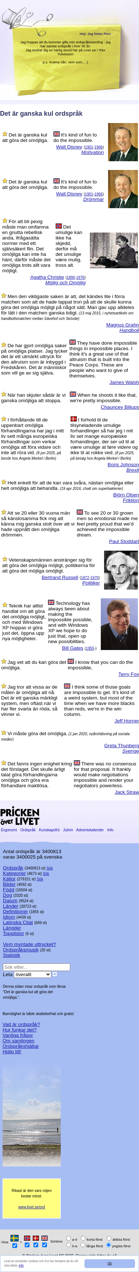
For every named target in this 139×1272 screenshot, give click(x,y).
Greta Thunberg (121, 745)
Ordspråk (28, 830)
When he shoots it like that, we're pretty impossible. (103, 397)
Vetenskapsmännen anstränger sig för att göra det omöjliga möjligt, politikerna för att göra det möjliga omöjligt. (48, 565)
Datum (10, 900)
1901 (89, 147)
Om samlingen (19, 1040)
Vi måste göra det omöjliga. (37, 733)
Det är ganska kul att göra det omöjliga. (25, 137)
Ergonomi (9, 830)
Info (21, 1265)
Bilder (9, 884)
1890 (71, 278)
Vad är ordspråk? (21, 1024)
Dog (7, 895)
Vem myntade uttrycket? (29, 944)
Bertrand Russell (60, 577)
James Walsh (124, 382)
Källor (9, 878)
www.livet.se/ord (31, 1207)
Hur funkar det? (20, 1030)
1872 (85, 578)
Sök (50, 868)
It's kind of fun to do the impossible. (75, 137)
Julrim (68, 830)
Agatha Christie (47, 277)
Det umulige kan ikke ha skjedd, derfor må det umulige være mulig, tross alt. (69, 246)
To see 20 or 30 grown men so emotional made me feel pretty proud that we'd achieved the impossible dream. (107, 524)
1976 (80, 278)
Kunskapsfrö (49, 830)
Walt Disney (69, 147)
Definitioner (15, 911)
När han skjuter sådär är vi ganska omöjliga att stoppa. (33, 397)
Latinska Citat (18, 922)
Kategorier (14, 873)
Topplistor (13, 933)
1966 (98, 147)
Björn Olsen (126, 495)
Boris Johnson (123, 464)
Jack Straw (127, 792)
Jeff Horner (127, 721)
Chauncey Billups (120, 407)
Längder (12, 928)
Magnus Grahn (122, 325)
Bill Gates (72, 648)
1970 (94, 578)
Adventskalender (90, 830)
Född (8, 889)
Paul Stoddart (124, 541)
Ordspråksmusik (21, 949)
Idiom (9, 917)
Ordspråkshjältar (21, 1046)
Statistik (11, 955)
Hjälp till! (12, 1051)
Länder (10, 906)
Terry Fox (128, 674)
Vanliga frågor (18, 1035)
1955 (90, 648)
